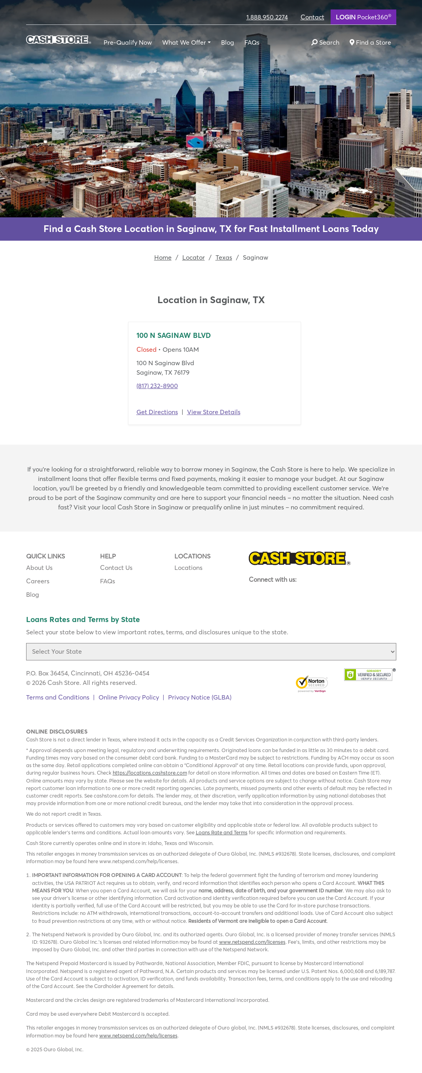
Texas (224, 257)
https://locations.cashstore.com (150, 772)
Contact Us (116, 567)
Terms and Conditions (57, 697)
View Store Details (213, 412)
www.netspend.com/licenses (252, 942)
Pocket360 (363, 16)
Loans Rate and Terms (222, 832)
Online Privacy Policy (128, 697)
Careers (37, 581)
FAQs (251, 42)
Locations (188, 567)
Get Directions (157, 412)
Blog (227, 42)
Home (163, 257)
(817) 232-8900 (157, 386)
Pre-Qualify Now (128, 42)
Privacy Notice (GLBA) (199, 697)
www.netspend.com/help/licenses (138, 1035)
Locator (193, 257)
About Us (39, 567)
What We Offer (184, 42)
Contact (312, 17)
